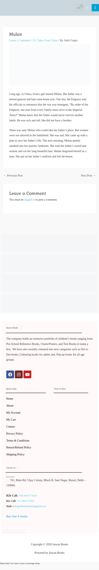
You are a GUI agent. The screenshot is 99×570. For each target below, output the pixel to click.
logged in (29, 201)
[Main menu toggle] (95, 8)
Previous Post (13, 177)
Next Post (88, 177)
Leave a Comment (19, 41)
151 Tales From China (45, 41)
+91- (21, 497)
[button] (87, 8)
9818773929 (30, 497)
